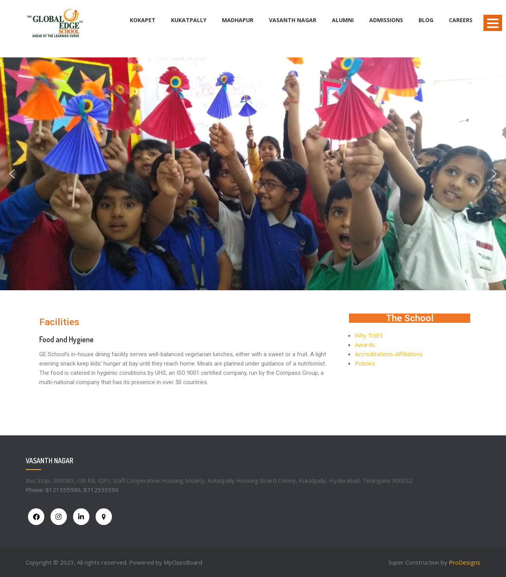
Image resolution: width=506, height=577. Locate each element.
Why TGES (369, 335)
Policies (365, 363)
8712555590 (101, 490)
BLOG (426, 20)
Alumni (343, 20)
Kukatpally (188, 20)
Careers (461, 20)
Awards (365, 344)
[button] (12, 174)
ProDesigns (464, 562)
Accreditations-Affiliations (389, 354)
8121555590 (62, 490)
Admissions (386, 20)
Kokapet (142, 20)
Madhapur (237, 20)
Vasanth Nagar (292, 20)
